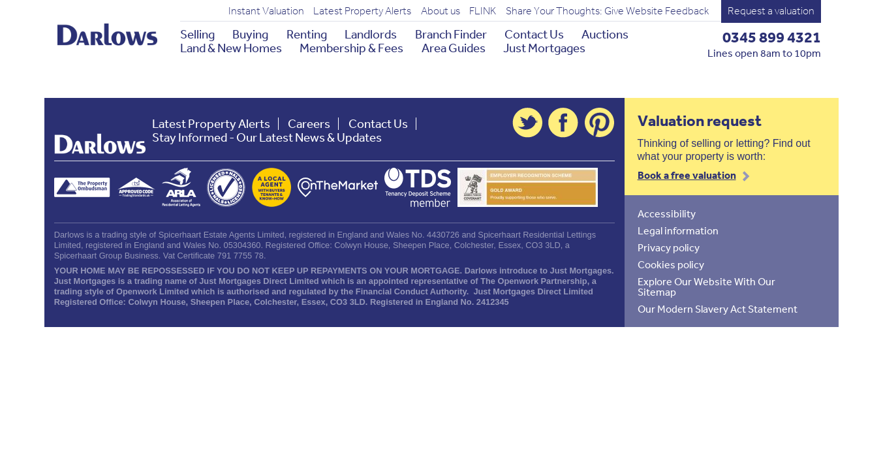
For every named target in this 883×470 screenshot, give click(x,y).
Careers (309, 124)
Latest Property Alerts (362, 11)
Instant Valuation (266, 11)
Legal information (678, 230)
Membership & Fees (351, 48)
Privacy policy (669, 247)
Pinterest (600, 123)
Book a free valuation (687, 174)
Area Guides (454, 48)
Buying (250, 34)
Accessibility (667, 213)
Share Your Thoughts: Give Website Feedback (607, 11)
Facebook (563, 123)
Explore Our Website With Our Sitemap (706, 286)
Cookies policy (671, 264)
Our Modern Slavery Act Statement (718, 309)
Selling (197, 34)
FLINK (482, 11)
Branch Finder (451, 34)
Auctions (604, 34)
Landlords (371, 34)
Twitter (527, 123)
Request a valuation (771, 11)
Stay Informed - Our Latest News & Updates (267, 137)
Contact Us (534, 34)
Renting (307, 34)
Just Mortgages (544, 48)
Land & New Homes (231, 48)
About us (440, 11)
